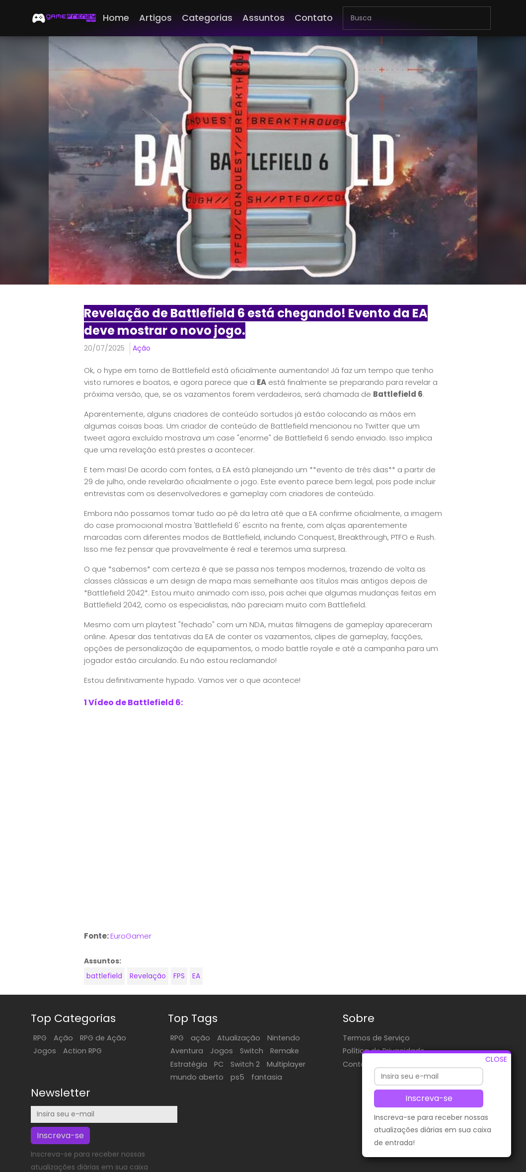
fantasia (248, 1078)
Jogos (44, 1052)
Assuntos (263, 17)
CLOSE (496, 1059)
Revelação (147, 977)
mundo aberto (179, 1078)
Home (116, 17)
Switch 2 (227, 1065)
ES (342, 1164)
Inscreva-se (428, 1098)
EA (195, 977)
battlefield (103, 977)
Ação (141, 348)
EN (331, 1164)
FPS (178, 977)
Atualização (220, 1039)
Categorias (207, 17)
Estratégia (170, 1065)
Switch (233, 1052)
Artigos (155, 17)
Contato (314, 17)
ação (182, 1039)
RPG (40, 1039)
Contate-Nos (332, 1078)
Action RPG (82, 1052)
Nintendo (265, 1039)
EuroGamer (129, 937)
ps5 (219, 1078)
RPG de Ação (103, 1039)
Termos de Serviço (342, 1039)
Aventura (168, 1052)
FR (352, 1164)
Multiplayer (268, 1065)
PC (201, 1065)
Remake (266, 1052)
